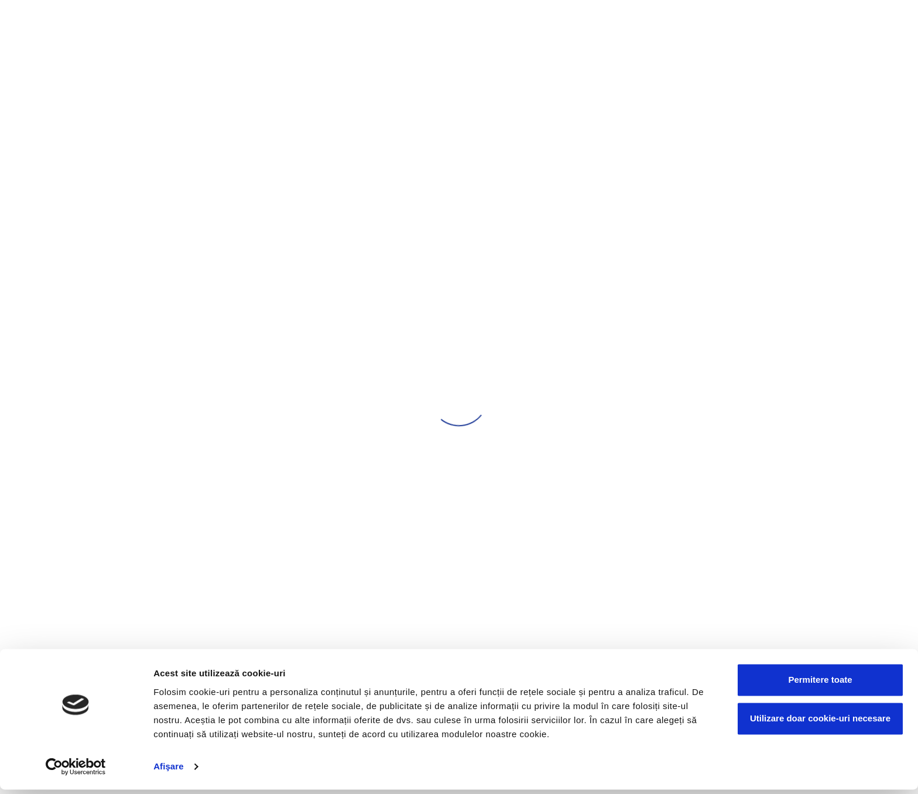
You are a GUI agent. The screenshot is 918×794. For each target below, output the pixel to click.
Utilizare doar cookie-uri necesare (820, 723)
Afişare (168, 771)
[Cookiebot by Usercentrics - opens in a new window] (76, 771)
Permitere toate (820, 685)
